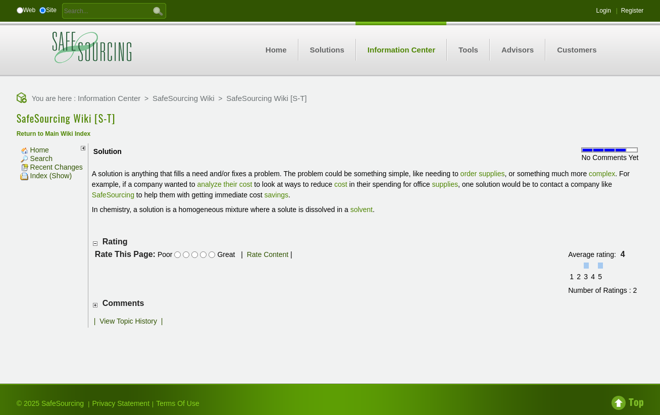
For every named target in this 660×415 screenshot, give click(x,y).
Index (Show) (46, 176)
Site (51, 10)
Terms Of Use (177, 403)
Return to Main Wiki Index (54, 133)
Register (632, 10)
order (469, 174)
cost (340, 184)
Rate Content (268, 254)
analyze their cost (224, 184)
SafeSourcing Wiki (184, 98)
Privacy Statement (120, 403)
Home (34, 150)
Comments (123, 303)
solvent (361, 209)
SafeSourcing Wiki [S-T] (266, 98)
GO (158, 10)
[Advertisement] (329, 348)
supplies (491, 174)
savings (276, 195)
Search (36, 158)
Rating (115, 241)
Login (603, 10)
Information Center (109, 98)
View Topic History (128, 321)
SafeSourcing (113, 195)
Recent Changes (51, 167)
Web (29, 10)
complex (602, 174)
